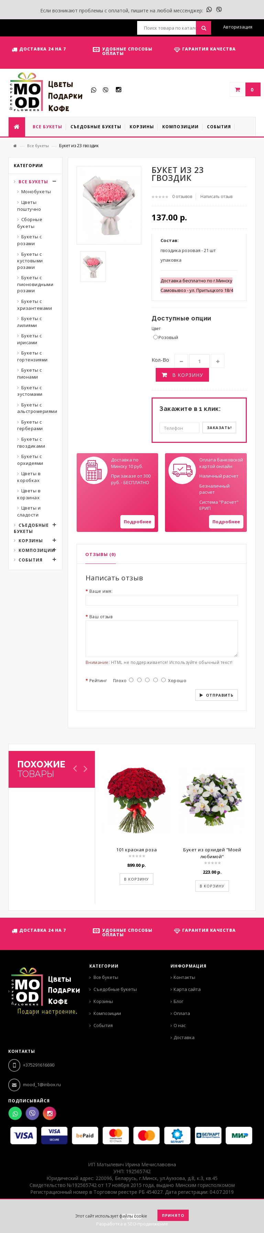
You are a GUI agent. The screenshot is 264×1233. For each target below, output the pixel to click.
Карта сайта (187, 989)
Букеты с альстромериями (37, 408)
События (31, 560)
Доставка (184, 1037)
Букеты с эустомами (30, 390)
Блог (178, 1001)
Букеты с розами (29, 240)
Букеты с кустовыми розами (30, 260)
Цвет (156, 328)
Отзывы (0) (100, 554)
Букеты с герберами (30, 425)
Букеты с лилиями (29, 321)
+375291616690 (31, 1064)
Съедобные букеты (31, 528)
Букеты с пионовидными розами (35, 284)
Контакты (184, 977)
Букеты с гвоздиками (31, 442)
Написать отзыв (216, 196)
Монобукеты (36, 191)
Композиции (37, 550)
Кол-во (160, 359)
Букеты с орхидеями (30, 459)
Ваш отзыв (101, 617)
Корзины (31, 541)
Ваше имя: (101, 591)
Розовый (165, 337)
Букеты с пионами (29, 373)
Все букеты (38, 145)
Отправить (219, 695)
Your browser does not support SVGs (94, 470)
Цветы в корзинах (29, 494)
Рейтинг (98, 681)
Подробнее (137, 522)
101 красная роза (136, 850)
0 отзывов (182, 196)
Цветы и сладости (29, 511)
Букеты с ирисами (29, 339)
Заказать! (219, 427)
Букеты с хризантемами (34, 304)
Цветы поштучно (29, 205)
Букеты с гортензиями (32, 356)
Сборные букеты (29, 222)
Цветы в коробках (29, 476)
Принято (173, 1215)
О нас (180, 1025)
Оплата (182, 1013)
